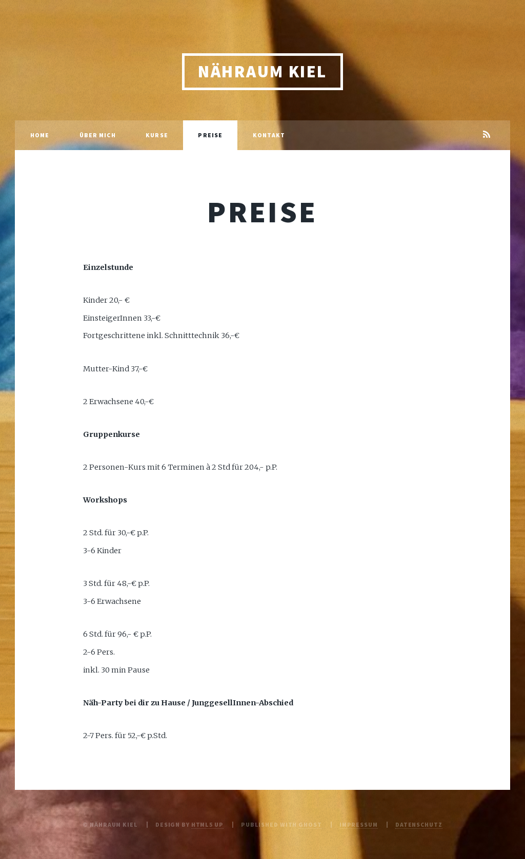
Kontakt (269, 135)
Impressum (358, 824)
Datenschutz (418, 824)
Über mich (97, 135)
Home (39, 135)
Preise (210, 135)
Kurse (157, 135)
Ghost (309, 824)
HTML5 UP (207, 824)
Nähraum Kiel (262, 71)
